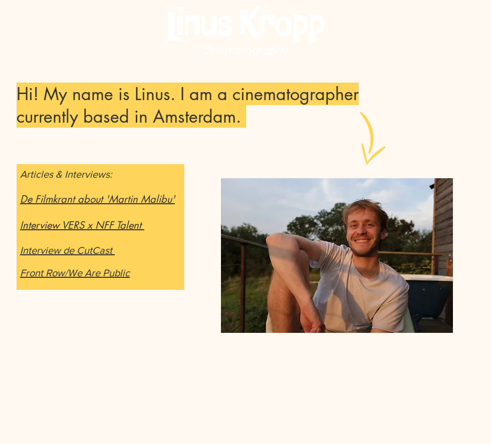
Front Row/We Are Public (75, 272)
